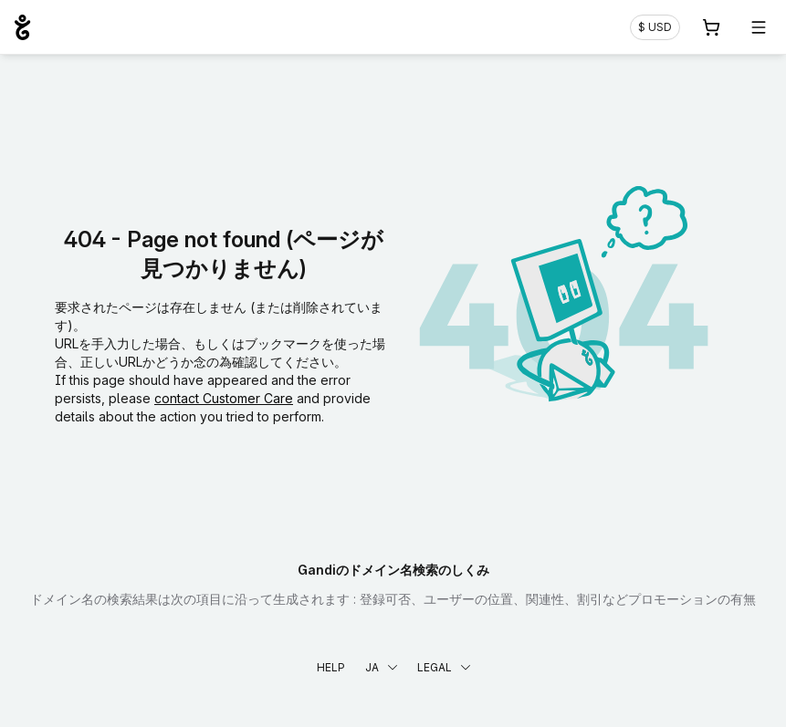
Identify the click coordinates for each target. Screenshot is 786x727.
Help (331, 667)
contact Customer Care (223, 398)
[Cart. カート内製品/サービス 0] (711, 27)
